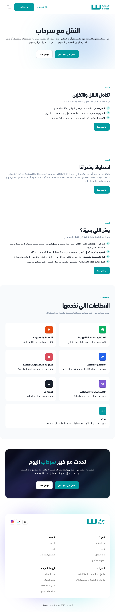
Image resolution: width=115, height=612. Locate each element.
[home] (100, 7)
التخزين (52, 543)
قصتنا (102, 548)
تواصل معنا (101, 127)
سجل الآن (24, 7)
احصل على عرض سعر (66, 54)
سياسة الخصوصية (47, 591)
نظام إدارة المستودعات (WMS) (91, 574)
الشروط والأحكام (48, 585)
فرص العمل (100, 554)
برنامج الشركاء (49, 579)
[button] (42, 7)
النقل (53, 548)
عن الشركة (100, 543)
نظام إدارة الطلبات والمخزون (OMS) (90, 579)
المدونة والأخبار (98, 560)
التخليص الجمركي (48, 554)
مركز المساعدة (49, 574)
